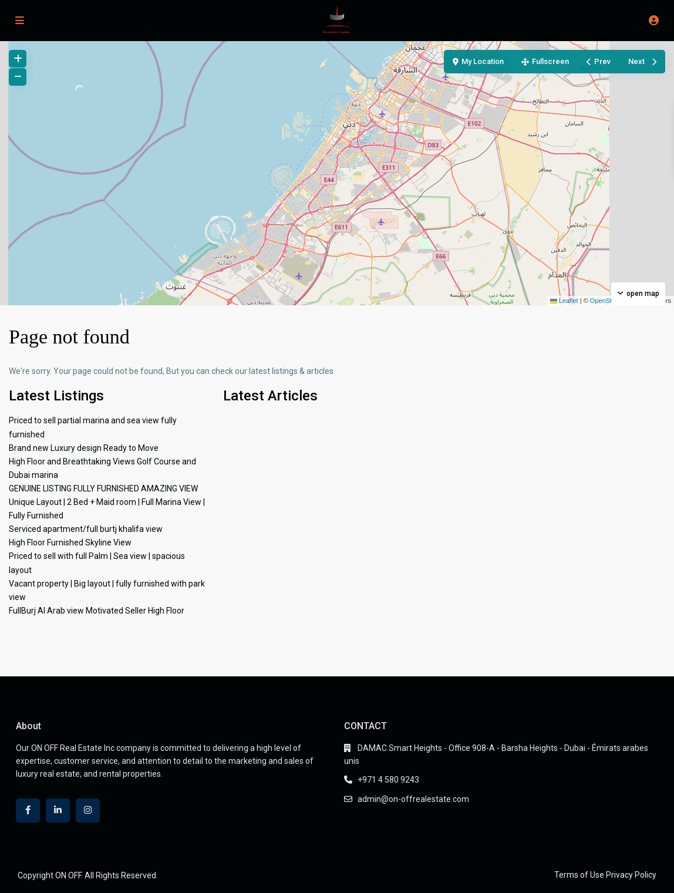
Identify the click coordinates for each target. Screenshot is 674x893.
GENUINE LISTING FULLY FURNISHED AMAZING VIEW (103, 488)
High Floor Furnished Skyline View (70, 542)
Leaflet (564, 300)
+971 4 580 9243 (388, 779)
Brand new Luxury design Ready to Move (84, 448)
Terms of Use (579, 874)
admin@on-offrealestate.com (413, 799)
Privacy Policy (631, 874)
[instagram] (88, 810)
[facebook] (28, 810)
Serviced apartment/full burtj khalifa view (86, 529)
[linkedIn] (58, 810)
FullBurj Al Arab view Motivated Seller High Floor (96, 610)
